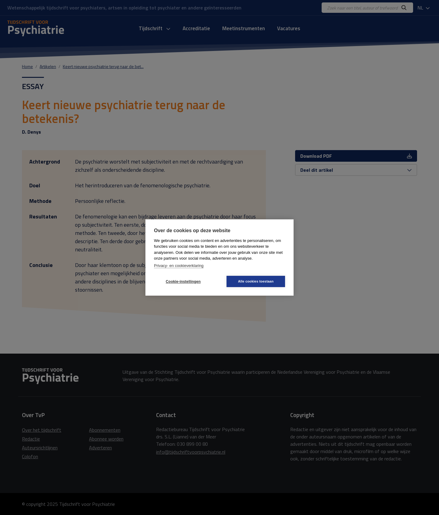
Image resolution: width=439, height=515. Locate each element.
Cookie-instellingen (183, 281)
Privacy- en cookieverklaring (179, 265)
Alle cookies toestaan (256, 281)
